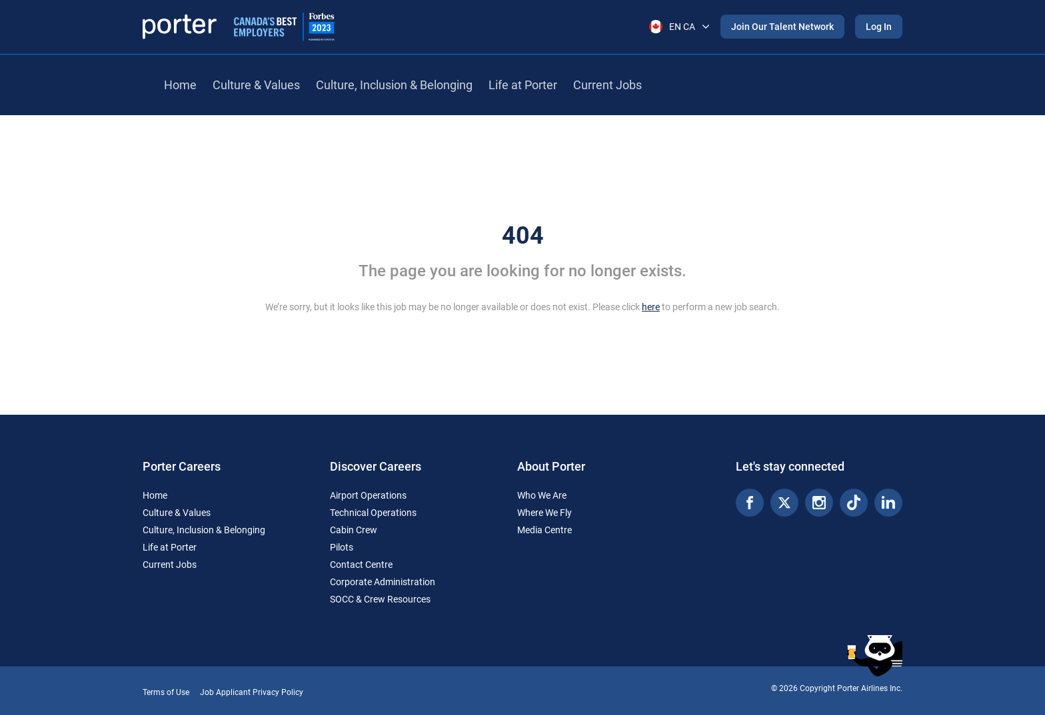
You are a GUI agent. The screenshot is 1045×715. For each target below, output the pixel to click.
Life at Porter (523, 85)
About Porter (551, 466)
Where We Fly (544, 512)
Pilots (341, 547)
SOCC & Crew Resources (380, 599)
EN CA (679, 26)
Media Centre (544, 530)
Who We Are (541, 495)
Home (180, 85)
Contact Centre (361, 564)
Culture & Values (256, 85)
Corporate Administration (382, 582)
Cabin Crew (353, 530)
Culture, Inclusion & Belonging (394, 85)
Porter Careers (182, 466)
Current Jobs (607, 85)
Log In (879, 26)
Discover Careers (375, 466)
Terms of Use (166, 692)
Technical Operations (373, 512)
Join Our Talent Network (782, 26)
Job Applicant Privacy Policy (251, 692)
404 (523, 236)
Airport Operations (368, 495)
